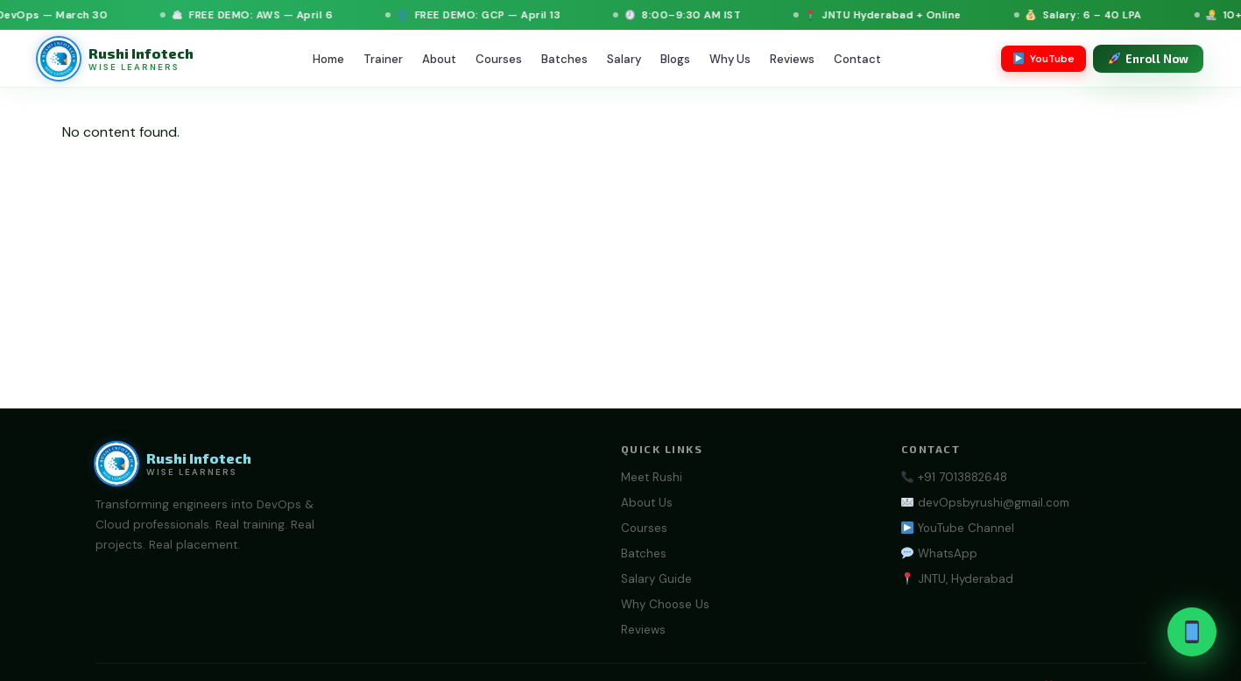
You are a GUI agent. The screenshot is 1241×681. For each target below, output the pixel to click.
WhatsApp (939, 553)
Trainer (383, 59)
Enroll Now (1149, 59)
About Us (647, 502)
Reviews (792, 59)
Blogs (675, 59)
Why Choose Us (665, 604)
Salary (624, 59)
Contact (857, 59)
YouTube (1044, 59)
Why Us (730, 59)
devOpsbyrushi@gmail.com (984, 502)
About (439, 59)
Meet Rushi (651, 477)
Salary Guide (656, 578)
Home (328, 59)
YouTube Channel (957, 528)
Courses (499, 59)
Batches (564, 59)
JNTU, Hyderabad (956, 578)
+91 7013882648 (953, 477)
